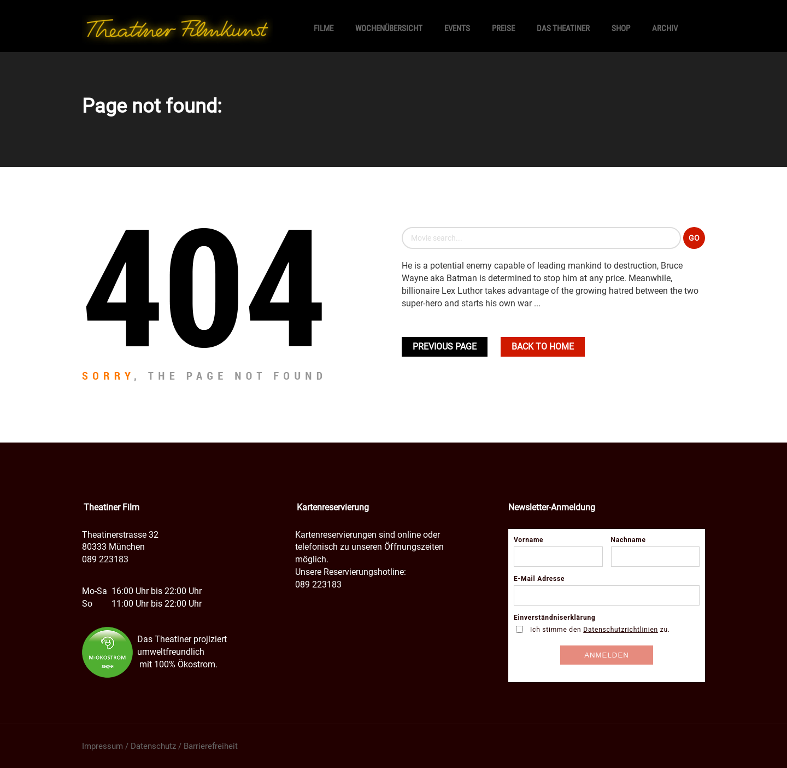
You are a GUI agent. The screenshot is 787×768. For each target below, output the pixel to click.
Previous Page (445, 346)
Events (457, 28)
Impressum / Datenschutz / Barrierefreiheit (160, 746)
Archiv (665, 28)
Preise (503, 28)
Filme (323, 28)
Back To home (543, 346)
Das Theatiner (563, 28)
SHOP (621, 28)
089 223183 (105, 559)
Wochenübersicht (388, 28)
